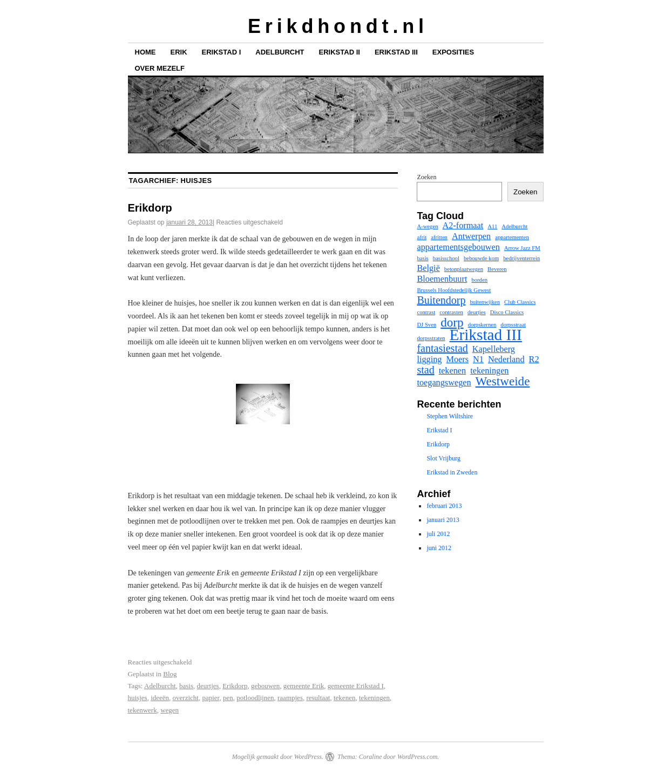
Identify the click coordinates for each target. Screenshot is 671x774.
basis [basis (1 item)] (422, 258)
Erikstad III (396, 52)
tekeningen (374, 698)
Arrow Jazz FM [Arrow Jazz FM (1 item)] (522, 248)
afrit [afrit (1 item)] (421, 237)
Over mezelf (160, 68)
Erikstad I (221, 52)
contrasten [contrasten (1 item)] (451, 312)
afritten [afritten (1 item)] (439, 237)
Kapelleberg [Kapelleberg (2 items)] (493, 349)
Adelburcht (279, 52)
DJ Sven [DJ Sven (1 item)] (426, 325)
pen (228, 698)
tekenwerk (142, 710)
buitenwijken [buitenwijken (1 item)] (485, 302)
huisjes (137, 698)
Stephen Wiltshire (449, 416)
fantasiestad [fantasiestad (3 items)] (442, 348)
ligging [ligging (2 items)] (429, 359)
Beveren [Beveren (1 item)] (497, 269)
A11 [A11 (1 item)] (492, 226)
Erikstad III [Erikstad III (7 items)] (486, 335)
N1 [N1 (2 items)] (478, 359)
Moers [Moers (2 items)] (457, 359)
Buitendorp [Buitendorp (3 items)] (441, 300)
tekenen (344, 698)
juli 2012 (438, 534)
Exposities (453, 52)
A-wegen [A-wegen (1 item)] (427, 226)
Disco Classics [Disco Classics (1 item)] (507, 312)
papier (210, 698)
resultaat (318, 698)
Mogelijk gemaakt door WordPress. (277, 757)
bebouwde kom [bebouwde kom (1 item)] (481, 258)
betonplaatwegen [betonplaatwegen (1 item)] (463, 269)
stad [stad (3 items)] (425, 370)
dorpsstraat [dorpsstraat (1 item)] (513, 325)
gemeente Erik (303, 686)
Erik (179, 52)
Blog (170, 674)
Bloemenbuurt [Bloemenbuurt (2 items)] (442, 279)
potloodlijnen (255, 698)
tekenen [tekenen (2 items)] (452, 371)
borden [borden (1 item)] (479, 280)
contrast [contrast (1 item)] (426, 312)
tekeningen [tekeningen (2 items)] (489, 371)
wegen (169, 710)
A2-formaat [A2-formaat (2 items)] (462, 225)
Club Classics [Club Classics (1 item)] (520, 302)
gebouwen (265, 686)
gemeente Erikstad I (356, 686)
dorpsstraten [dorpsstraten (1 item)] (431, 338)
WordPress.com (417, 757)
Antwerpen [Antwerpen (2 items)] (471, 236)
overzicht (186, 698)
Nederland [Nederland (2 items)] (506, 359)
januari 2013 (442, 520)
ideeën (160, 698)
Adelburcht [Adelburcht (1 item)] (514, 226)
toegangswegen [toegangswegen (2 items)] (444, 383)
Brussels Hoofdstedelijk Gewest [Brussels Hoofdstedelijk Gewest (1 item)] (454, 290)
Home (145, 52)
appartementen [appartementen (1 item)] (512, 237)
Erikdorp (150, 208)
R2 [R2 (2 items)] (534, 359)
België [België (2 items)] (428, 268)
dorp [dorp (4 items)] (451, 322)
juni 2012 (438, 548)
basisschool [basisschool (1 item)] (446, 258)
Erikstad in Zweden (451, 472)
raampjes (290, 698)
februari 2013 (444, 506)
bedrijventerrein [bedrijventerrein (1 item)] (521, 258)
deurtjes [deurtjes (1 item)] (476, 312)
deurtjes (208, 686)
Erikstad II (339, 52)
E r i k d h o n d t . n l (335, 26)
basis (186, 686)
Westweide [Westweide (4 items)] (503, 381)
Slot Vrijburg (443, 458)
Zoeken (426, 177)
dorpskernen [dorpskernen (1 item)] (482, 325)
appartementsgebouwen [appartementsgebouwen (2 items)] (458, 247)
